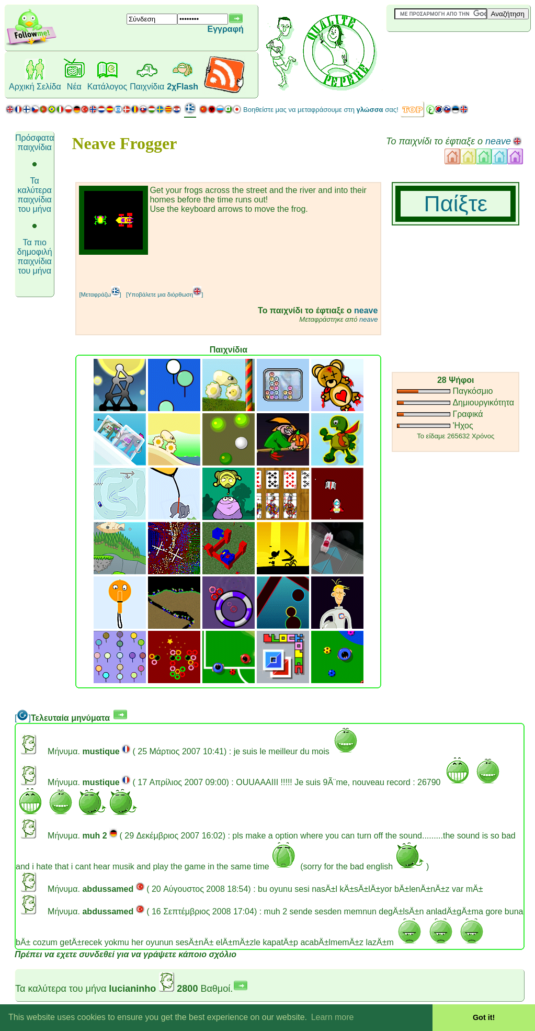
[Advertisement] (201, 270)
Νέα (74, 86)
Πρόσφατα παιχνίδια (34, 142)
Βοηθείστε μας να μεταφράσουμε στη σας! (321, 110)
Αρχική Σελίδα (35, 86)
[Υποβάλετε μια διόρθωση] (164, 294)
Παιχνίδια (147, 86)
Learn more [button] (332, 1017)
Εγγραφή (225, 29)
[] (23, 717)
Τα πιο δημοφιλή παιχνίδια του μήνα (34, 256)
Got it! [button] (484, 1017)
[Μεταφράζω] (100, 294)
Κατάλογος (107, 86)
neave (498, 141)
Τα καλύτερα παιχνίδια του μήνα (35, 194)
